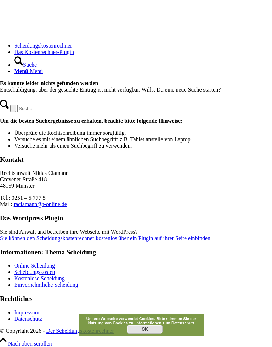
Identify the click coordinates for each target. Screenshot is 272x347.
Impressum (26, 312)
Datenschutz (28, 319)
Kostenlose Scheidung (39, 278)
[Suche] (25, 65)
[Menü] (28, 71)
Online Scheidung (34, 266)
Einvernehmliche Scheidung (46, 285)
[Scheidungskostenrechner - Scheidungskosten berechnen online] (53, 34)
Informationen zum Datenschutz (165, 323)
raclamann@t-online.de (40, 204)
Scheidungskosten (34, 272)
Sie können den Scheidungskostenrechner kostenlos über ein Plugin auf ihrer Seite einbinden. (106, 238)
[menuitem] (143, 46)
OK (145, 329)
